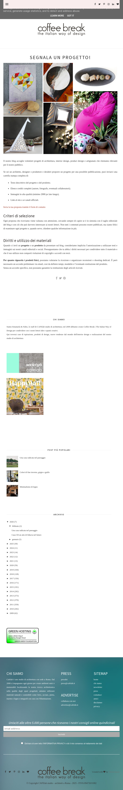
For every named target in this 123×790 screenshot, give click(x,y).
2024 (12, 548)
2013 (12, 596)
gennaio (15, 539)
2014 (12, 591)
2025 (12, 544)
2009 (12, 613)
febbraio (15, 526)
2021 (12, 561)
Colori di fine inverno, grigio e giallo (34, 472)
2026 (12, 522)
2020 (12, 565)
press (96, 691)
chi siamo (98, 683)
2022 (12, 557)
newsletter (98, 687)
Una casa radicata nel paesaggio (32, 458)
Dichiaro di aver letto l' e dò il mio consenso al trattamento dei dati (63, 743)
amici (96, 698)
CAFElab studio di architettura (49, 327)
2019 (12, 570)
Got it (70, 15)
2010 (12, 609)
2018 (12, 574)
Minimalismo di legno (29, 487)
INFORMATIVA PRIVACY (54, 743)
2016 (12, 583)
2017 (12, 578)
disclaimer (98, 702)
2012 (12, 600)
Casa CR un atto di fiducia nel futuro (26, 535)
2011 (12, 604)
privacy (97, 706)
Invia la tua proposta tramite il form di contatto (24, 207)
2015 (12, 587)
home (96, 679)
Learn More (57, 15)
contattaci (98, 695)
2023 (12, 552)
